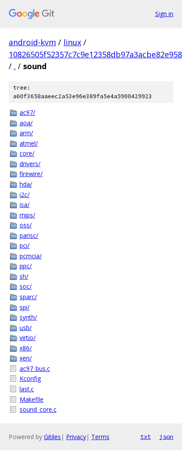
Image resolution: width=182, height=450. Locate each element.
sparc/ (28, 297)
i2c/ (25, 194)
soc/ (26, 286)
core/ (27, 153)
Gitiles (52, 437)
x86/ (26, 348)
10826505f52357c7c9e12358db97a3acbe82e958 (95, 54)
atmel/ (29, 143)
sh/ (24, 276)
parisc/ (29, 235)
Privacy (76, 437)
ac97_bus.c (35, 368)
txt (145, 436)
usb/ (26, 327)
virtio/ (28, 337)
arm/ (26, 133)
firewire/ (31, 174)
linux (72, 42)
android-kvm (32, 42)
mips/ (27, 215)
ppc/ (26, 266)
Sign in (164, 14)
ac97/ (27, 112)
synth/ (28, 317)
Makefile (31, 399)
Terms (100, 437)
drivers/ (30, 164)
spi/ (25, 307)
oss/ (26, 225)
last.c (27, 389)
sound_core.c (38, 409)
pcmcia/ (31, 256)
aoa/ (26, 123)
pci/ (25, 245)
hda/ (26, 184)
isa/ (25, 204)
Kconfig (30, 378)
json (166, 436)
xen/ (26, 358)
